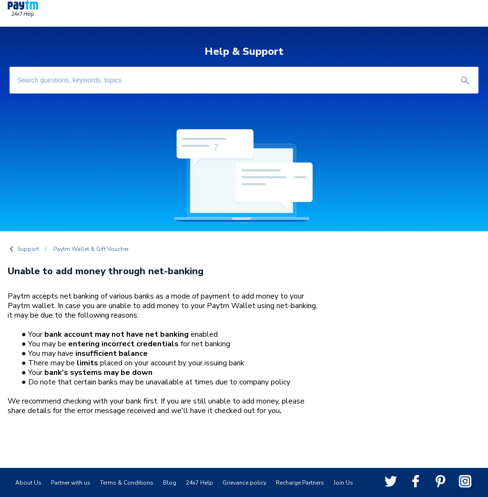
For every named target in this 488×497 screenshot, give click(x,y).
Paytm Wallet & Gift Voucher (91, 249)
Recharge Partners (300, 483)
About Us (28, 483)
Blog (169, 483)
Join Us (343, 483)
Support (28, 249)
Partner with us (71, 483)
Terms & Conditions (126, 483)
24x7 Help (199, 483)
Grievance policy (244, 483)
